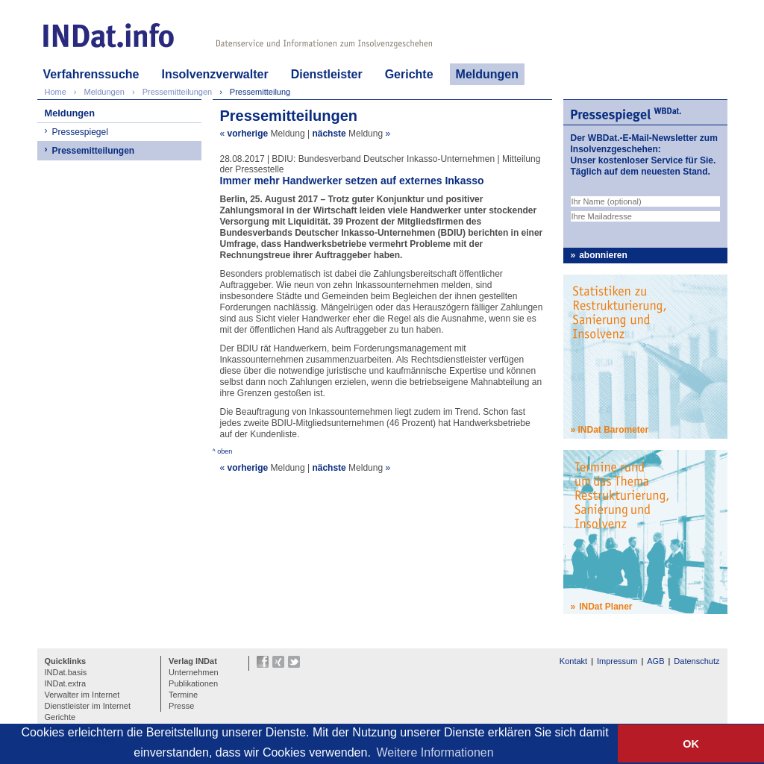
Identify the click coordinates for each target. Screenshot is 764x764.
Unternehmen (194, 672)
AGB (655, 661)
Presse (181, 705)
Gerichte (409, 74)
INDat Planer (605, 606)
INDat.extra (66, 683)
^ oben (223, 451)
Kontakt (573, 661)
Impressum (617, 661)
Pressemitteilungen (93, 150)
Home (55, 91)
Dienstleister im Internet (88, 705)
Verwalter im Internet (82, 694)
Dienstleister (327, 74)
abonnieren (603, 255)
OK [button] (691, 744)
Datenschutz (696, 661)
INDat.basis (66, 672)
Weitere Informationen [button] (435, 752)
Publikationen (193, 683)
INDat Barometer (613, 430)
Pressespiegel (80, 132)
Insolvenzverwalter (214, 74)
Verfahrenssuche (91, 74)
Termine (183, 694)
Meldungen (487, 74)
